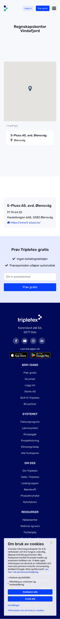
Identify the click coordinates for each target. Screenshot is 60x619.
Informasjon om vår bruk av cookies (26, 610)
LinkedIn (42, 341)
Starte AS (30, 391)
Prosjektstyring (30, 440)
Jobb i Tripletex (30, 476)
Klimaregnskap (30, 446)
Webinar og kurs (30, 526)
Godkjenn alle (30, 592)
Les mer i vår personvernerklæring (28, 570)
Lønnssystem (30, 428)
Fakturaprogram (30, 421)
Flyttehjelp (30, 532)
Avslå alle (30, 599)
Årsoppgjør (30, 434)
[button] (30, 88)
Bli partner (30, 404)
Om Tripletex (30, 470)
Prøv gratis (43, 8)
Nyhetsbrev (30, 502)
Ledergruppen (30, 483)
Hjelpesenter (30, 519)
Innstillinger (14, 605)
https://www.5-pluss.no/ (24, 222)
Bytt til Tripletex (30, 397)
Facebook (16, 341)
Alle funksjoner (30, 453)
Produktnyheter (30, 495)
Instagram (33, 341)
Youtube (24, 341)
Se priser (30, 378)
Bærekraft (30, 489)
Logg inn (28, 8)
